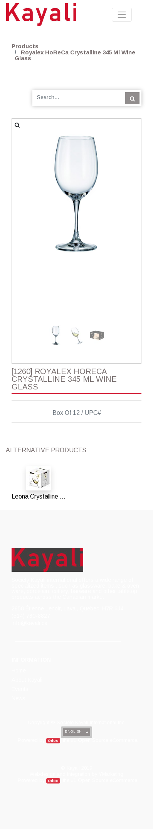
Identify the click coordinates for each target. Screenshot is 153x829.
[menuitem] (19, 670)
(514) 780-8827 (31, 616)
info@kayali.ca (29, 623)
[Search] (132, 98)
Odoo (53, 740)
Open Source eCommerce (107, 740)
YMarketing (111, 774)
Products (25, 46)
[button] (21, 199)
